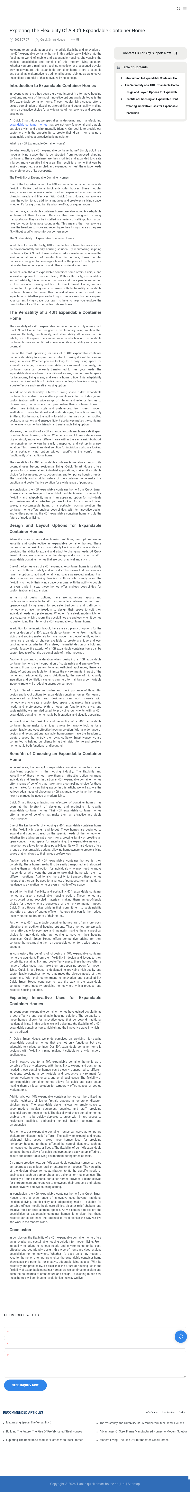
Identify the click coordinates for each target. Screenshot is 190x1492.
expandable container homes (28, 124)
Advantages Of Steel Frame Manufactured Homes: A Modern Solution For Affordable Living (143, 1431)
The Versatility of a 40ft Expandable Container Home (153, 85)
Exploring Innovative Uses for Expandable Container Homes (153, 106)
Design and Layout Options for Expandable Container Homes (153, 92)
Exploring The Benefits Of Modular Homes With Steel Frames (44, 1440)
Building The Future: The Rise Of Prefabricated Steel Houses (44, 1431)
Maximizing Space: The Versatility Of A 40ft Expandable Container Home (28, 1422)
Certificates (168, 1412)
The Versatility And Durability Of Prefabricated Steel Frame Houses (142, 1423)
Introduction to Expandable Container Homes (153, 78)
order (182, 1412)
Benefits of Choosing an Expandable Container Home (153, 99)
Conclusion (132, 113)
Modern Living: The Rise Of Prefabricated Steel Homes (134, 1440)
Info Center (152, 1412)
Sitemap (134, 1484)
